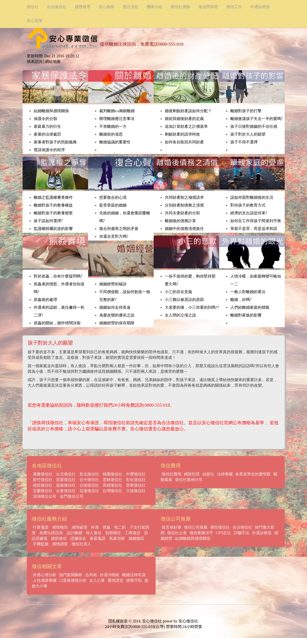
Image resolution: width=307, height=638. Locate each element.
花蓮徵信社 (89, 491)
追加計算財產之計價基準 (186, 126)
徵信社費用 (171, 474)
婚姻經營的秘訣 (113, 284)
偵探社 (208, 474)
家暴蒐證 (97, 538)
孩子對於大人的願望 (247, 134)
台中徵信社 (89, 480)
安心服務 (106, 7)
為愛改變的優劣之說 (116, 315)
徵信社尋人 (81, 544)
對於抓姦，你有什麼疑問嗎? (58, 276)
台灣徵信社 (112, 491)
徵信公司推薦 (195, 527)
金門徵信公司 (71, 496)
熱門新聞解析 (71, 575)
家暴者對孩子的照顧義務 (55, 142)
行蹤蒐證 (41, 527)
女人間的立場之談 (180, 315)
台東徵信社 (66, 491)
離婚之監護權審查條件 (53, 197)
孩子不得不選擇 (244, 142)
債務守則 (134, 580)
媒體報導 (82, 7)
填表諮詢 (34, 62)
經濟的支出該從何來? (248, 213)
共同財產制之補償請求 (184, 197)
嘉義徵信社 (66, 485)
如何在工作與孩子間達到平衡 (255, 221)
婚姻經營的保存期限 (116, 323)
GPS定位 (223, 533)
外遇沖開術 (109, 575)
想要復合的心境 (113, 197)
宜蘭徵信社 (42, 491)
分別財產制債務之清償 (184, 205)
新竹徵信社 (42, 480)
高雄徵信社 (112, 485)
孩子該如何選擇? (48, 221)
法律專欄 (225, 474)
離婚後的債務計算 (180, 221)
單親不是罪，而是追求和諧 (253, 229)
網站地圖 (53, 62)
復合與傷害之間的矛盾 (118, 229)
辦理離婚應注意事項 (116, 119)
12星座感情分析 (72, 580)
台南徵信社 (89, 485)
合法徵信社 (56, 7)
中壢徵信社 (136, 474)
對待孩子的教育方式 (247, 205)
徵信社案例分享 (188, 480)
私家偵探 (117, 538)
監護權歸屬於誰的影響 (53, 229)
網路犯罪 (192, 474)
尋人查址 (93, 533)
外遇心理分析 (44, 575)
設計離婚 (74, 533)
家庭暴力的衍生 (47, 126)
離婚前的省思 (111, 134)
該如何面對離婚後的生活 (251, 197)
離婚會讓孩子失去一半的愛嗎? (256, 119)
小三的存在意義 (178, 292)
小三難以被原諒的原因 (184, 300)
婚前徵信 (59, 538)
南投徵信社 (42, 485)
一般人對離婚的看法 (247, 292)
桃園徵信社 (112, 474)
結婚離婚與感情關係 (51, 111)
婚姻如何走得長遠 (114, 307)
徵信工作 (234, 7)
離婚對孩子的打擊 (246, 111)
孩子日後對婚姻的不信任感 (253, 126)
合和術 (91, 575)
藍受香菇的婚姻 (113, 205)
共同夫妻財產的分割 (182, 213)
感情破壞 (79, 527)
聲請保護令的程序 (49, 150)
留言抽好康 (171, 527)
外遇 (95, 527)
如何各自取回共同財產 (184, 142)
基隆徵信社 (42, 474)
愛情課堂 (115, 580)
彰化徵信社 (136, 480)
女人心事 (97, 580)
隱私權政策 (118, 621)
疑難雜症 (113, 533)
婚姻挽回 (136, 538)
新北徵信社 (89, 474)
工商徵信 (132, 533)
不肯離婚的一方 (113, 126)
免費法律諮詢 (51, 533)
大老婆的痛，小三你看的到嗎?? (192, 307)
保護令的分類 (45, 119)
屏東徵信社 (136, 485)
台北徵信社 (66, 474)
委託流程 (130, 7)
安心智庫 (34, 21)
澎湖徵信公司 (44, 496)
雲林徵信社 (112, 480)
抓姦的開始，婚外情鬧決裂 (57, 323)
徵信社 (32, 7)
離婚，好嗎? (241, 300)
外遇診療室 (260, 7)
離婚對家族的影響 (246, 315)
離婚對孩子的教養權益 (53, 205)
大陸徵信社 (136, 491)
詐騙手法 (241, 533)
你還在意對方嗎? (113, 236)
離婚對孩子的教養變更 (53, 213)
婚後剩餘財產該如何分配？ (188, 111)
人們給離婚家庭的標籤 (249, 307)
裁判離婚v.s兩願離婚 (117, 111)
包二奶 (120, 527)
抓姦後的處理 (45, 300)
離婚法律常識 (134, 575)
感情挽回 (60, 527)
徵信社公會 (177, 533)
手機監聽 (41, 544)
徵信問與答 (208, 7)
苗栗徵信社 (66, 480)
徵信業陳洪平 (201, 533)
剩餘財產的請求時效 (182, 134)
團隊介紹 (154, 7)
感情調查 (60, 544)
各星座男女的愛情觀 (252, 474)
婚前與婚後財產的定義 (184, 119)
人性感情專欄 (44, 580)
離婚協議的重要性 (114, 142)
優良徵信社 (220, 527)
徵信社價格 (180, 7)
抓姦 (106, 527)
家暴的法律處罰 (47, 134)
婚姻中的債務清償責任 (184, 229)
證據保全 (78, 538)
